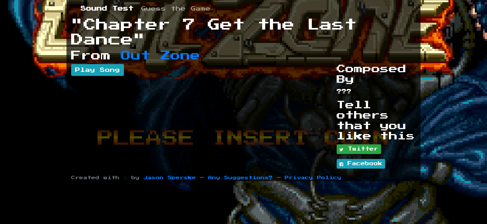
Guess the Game (176, 8)
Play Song (97, 70)
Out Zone (160, 56)
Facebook (360, 163)
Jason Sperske (169, 178)
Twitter (358, 149)
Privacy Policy (313, 178)
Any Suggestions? (240, 178)
